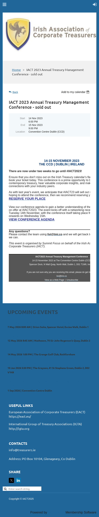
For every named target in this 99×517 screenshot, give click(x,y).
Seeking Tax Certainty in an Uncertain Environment (43, 336)
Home (16, 69)
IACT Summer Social (22, 363)
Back (15, 92)
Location (20, 131)
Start (22, 118)
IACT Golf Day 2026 (21, 349)
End (23, 125)
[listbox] (75, 92)
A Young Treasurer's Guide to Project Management (43, 322)
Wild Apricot (56, 512)
